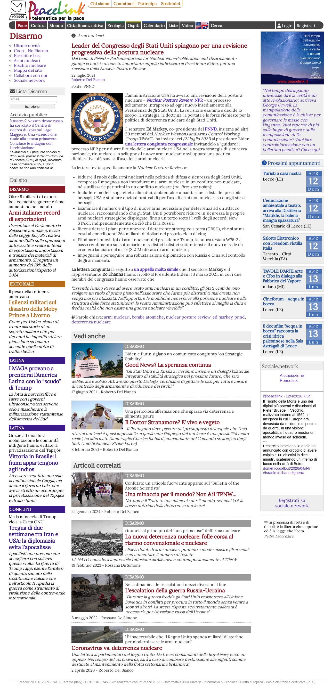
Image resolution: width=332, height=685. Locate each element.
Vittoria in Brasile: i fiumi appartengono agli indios (33, 463)
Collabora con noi (30, 75)
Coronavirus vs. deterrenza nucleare (116, 648)
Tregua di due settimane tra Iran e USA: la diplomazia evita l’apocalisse (33, 537)
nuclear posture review (188, 317)
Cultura (38, 25)
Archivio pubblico (28, 115)
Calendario (154, 25)
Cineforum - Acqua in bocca (283, 301)
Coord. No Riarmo (31, 50)
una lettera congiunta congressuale (159, 143)
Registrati (306, 25)
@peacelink (272, 396)
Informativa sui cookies (220, 682)
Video (187, 25)
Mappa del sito (28, 70)
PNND (211, 129)
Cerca (216, 25)
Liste (173, 25)
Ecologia (115, 25)
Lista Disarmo (31, 91)
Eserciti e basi (27, 55)
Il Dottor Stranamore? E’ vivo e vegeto (172, 422)
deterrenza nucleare (91, 321)
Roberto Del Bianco (88, 79)
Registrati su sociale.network (292, 503)
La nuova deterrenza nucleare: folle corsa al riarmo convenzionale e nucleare (179, 540)
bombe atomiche (148, 317)
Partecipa (147, 3)
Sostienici (170, 3)
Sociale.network (29, 80)
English (202, 25)
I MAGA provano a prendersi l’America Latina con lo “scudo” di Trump (35, 378)
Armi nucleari (27, 60)
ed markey (222, 317)
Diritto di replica (251, 682)
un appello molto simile (156, 269)
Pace (22, 25)
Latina (17, 360)
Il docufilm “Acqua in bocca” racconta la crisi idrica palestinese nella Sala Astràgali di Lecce (283, 335)
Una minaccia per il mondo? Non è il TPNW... (180, 494)
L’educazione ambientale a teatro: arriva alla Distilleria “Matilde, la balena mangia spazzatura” (282, 210)
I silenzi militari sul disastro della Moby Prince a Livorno (33, 309)
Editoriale (22, 284)
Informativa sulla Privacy (183, 682)
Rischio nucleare (30, 65)
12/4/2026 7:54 (298, 396)
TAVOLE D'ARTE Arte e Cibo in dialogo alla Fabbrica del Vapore (283, 275)
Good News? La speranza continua (168, 364)
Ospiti (134, 25)
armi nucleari (117, 317)
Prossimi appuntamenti (294, 163)
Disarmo (26, 36)
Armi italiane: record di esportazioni (34, 216)
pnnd (239, 317)
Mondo (56, 25)
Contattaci (124, 3)
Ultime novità (27, 45)
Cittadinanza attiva (85, 25)
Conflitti (20, 509)
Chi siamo (99, 3)
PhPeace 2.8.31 (150, 682)
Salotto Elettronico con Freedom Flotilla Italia (282, 242)
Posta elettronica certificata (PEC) (290, 682)
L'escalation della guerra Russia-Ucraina (175, 590)
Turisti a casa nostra (282, 173)
